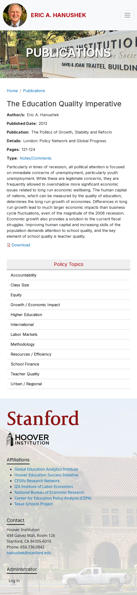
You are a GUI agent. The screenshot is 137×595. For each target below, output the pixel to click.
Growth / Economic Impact (35, 304)
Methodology (23, 344)
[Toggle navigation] (127, 15)
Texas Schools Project (33, 504)
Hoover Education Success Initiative (46, 475)
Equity (16, 294)
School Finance (25, 364)
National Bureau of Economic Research (49, 492)
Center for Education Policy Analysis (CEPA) (52, 498)
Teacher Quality (25, 374)
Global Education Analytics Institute (46, 469)
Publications (34, 90)
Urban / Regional (26, 383)
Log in (14, 580)
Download (21, 245)
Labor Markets (24, 334)
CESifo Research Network (37, 480)
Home (12, 90)
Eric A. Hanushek (58, 15)
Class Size (20, 285)
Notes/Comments (35, 158)
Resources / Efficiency (31, 354)
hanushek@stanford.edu (29, 552)
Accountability (24, 275)
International (22, 324)
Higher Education (26, 314)
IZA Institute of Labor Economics (43, 486)
